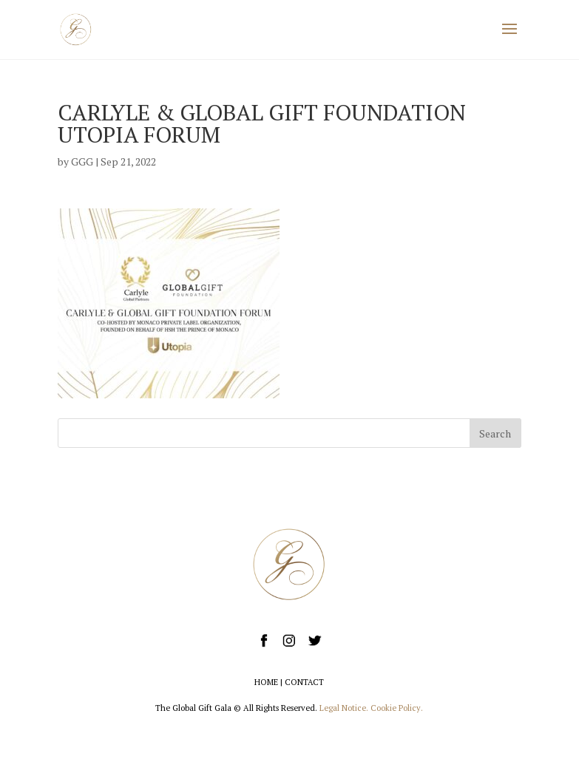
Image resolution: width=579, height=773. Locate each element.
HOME (266, 682)
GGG (82, 161)
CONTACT (304, 682)
